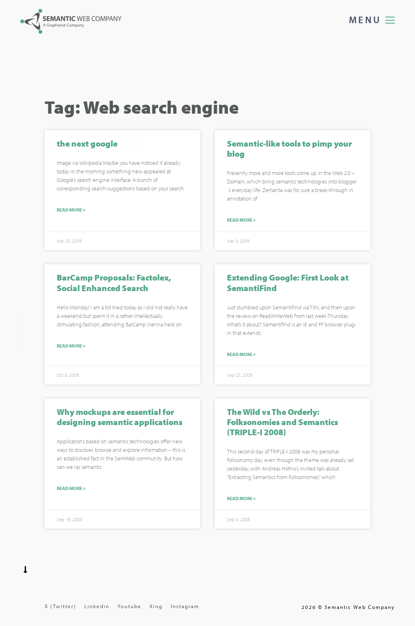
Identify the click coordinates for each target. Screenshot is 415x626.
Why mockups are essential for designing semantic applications (119, 417)
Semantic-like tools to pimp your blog (289, 149)
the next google (87, 144)
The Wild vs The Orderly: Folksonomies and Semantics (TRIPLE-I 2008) (282, 422)
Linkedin (96, 606)
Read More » (71, 211)
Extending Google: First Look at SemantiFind (288, 283)
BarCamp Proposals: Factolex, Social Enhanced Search (114, 283)
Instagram (185, 606)
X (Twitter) (60, 606)
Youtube (129, 606)
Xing (156, 606)
